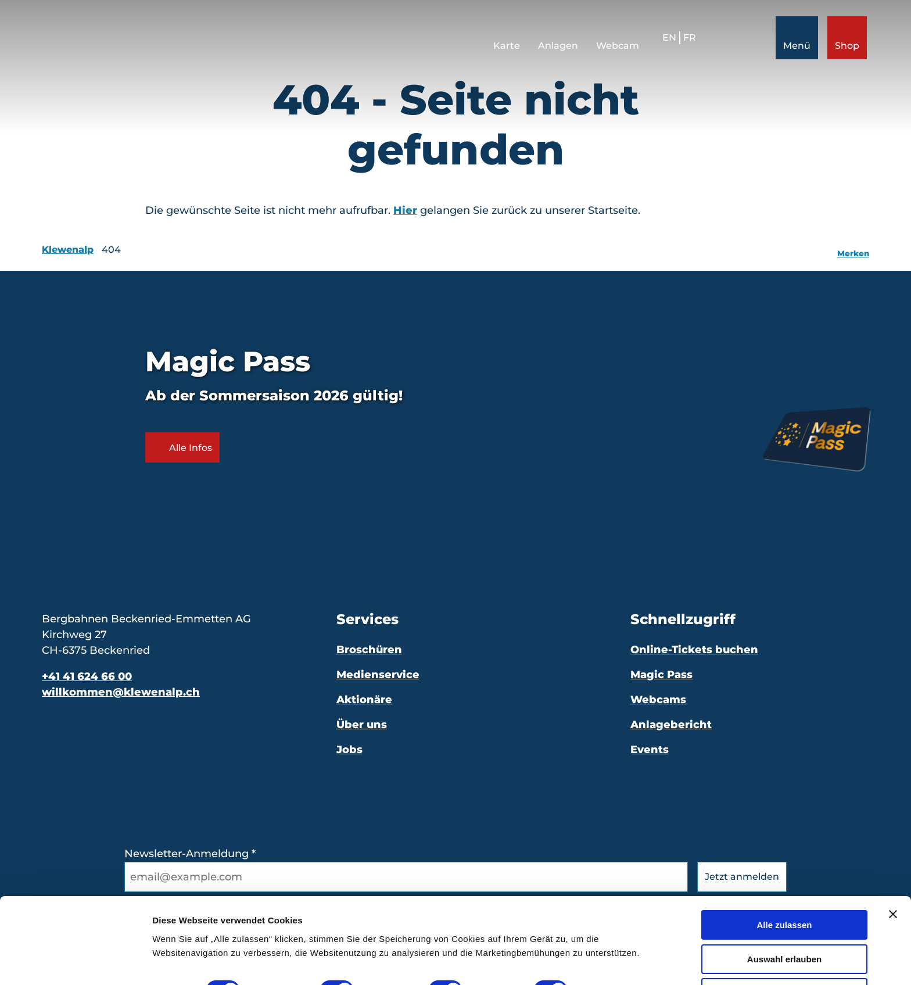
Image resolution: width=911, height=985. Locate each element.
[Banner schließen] (893, 877)
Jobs (349, 749)
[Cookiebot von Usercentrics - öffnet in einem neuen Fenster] (75, 962)
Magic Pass (661, 674)
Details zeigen (618, 953)
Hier (405, 210)
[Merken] (853, 250)
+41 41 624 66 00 (87, 676)
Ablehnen (784, 956)
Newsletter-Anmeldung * (190, 853)
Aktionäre (364, 699)
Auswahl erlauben (784, 922)
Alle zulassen (784, 888)
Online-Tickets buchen (694, 649)
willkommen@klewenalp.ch (121, 692)
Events (649, 749)
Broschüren (369, 649)
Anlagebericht (671, 724)
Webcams (658, 699)
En (667, 39)
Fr (687, 39)
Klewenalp (68, 249)
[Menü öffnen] (794, 40)
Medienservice (377, 674)
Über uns (361, 724)
